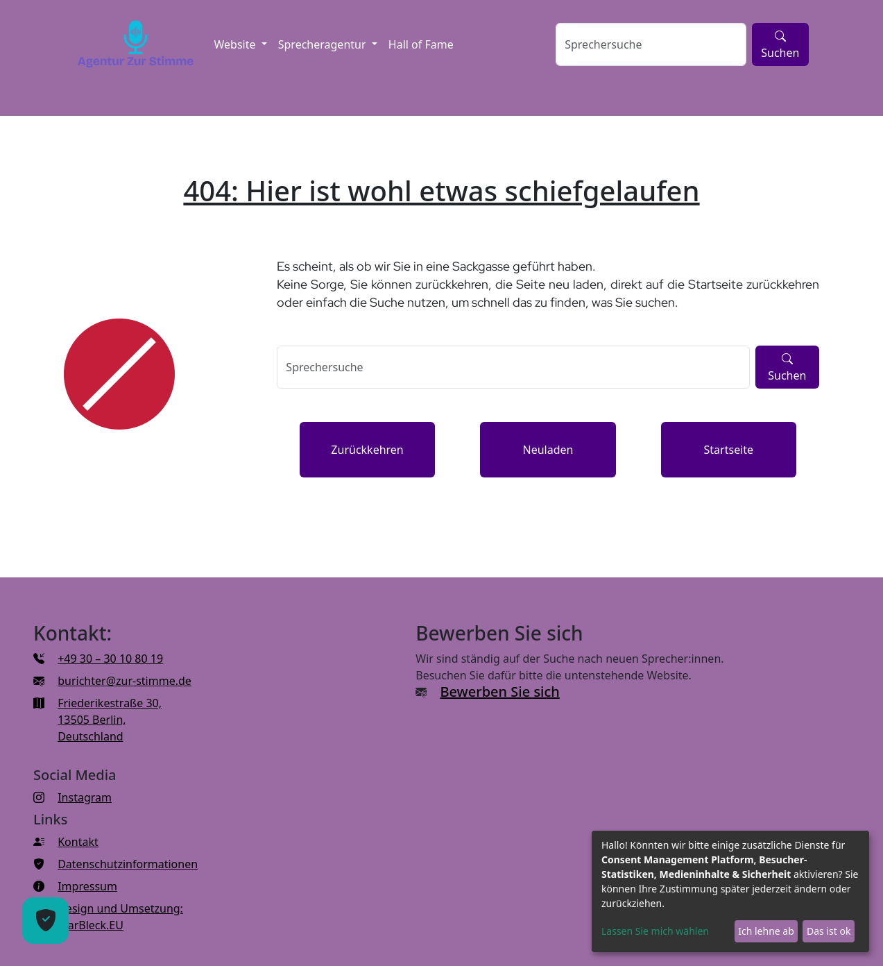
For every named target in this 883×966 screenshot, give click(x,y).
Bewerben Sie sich (499, 691)
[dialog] (730, 891)
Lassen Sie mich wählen (655, 931)
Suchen (780, 44)
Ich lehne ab (766, 931)
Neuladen (547, 449)
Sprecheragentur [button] (323, 44)
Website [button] (236, 44)
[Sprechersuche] (651, 44)
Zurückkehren (367, 449)
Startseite (729, 449)
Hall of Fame (421, 44)
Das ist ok (828, 931)
